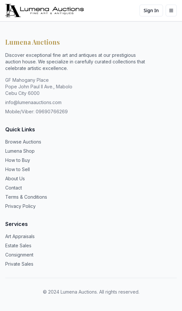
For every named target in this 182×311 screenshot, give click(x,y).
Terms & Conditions (26, 197)
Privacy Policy (20, 206)
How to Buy (17, 160)
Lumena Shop (20, 151)
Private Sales (19, 264)
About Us (15, 178)
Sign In (151, 10)
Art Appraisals (20, 236)
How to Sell (17, 169)
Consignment (19, 254)
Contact (13, 187)
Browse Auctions (23, 141)
